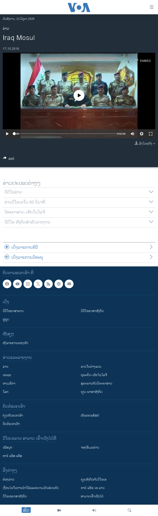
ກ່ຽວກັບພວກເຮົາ (13, 415)
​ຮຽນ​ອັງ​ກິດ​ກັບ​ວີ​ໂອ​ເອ (94, 479)
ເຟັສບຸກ (7, 447)
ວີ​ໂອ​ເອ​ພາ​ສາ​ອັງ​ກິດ (15, 496)
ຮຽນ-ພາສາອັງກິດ (91, 392)
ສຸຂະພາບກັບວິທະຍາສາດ (96, 383)
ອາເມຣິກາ (9, 383)
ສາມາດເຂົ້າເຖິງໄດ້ (92, 496)
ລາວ (5, 367)
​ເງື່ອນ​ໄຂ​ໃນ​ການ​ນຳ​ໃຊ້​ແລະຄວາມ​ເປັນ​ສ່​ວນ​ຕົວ (31, 488)
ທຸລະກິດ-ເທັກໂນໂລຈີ (94, 375)
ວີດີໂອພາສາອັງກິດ (92, 311)
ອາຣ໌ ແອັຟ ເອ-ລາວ (93, 488)
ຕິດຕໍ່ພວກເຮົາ (11, 424)
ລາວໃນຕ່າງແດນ (91, 367)
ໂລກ (5, 392)
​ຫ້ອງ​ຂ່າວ (8, 479)
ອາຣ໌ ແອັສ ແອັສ (12, 456)
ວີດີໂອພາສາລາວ (13, 311)
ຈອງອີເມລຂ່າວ (90, 447)
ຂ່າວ (6, 29)
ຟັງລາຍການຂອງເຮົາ (15, 343)
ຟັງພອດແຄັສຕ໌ (90, 415)
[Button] (8, 159)
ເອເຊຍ (7, 375)
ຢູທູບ (6, 319)
